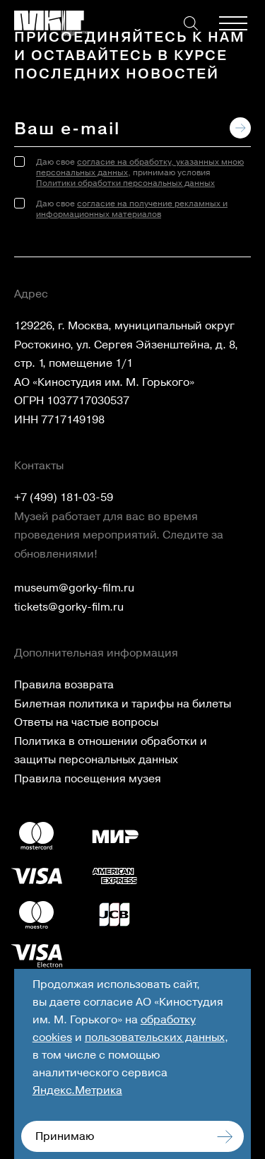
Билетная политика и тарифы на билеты (122, 704)
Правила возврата (64, 685)
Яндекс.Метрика (77, 1090)
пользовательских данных (155, 1037)
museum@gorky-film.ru (74, 588)
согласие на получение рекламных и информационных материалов (132, 209)
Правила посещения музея (87, 779)
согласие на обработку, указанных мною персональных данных (140, 167)
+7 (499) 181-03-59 (63, 497)
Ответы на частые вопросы (86, 722)
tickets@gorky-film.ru (69, 607)
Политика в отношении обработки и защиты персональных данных (110, 751)
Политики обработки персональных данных (125, 183)
